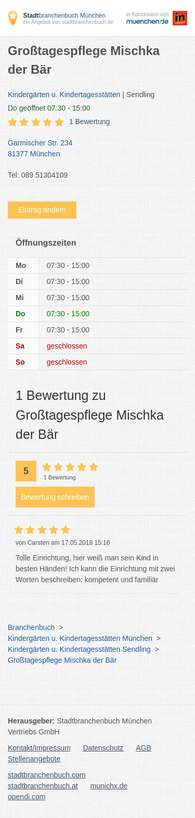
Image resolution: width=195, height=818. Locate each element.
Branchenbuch (31, 627)
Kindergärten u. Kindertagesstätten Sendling (79, 649)
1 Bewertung (89, 121)
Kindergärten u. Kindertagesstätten (64, 94)
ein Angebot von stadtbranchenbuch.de (68, 22)
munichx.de (109, 786)
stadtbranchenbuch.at (43, 786)
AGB (143, 748)
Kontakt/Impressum (39, 748)
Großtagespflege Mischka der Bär (62, 660)
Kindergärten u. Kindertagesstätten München (80, 638)
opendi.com (26, 797)
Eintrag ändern (42, 210)
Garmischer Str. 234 (92, 149)
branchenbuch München (64, 15)
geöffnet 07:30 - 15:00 (49, 108)
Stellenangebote (34, 759)
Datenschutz (103, 748)
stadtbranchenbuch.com (46, 775)
